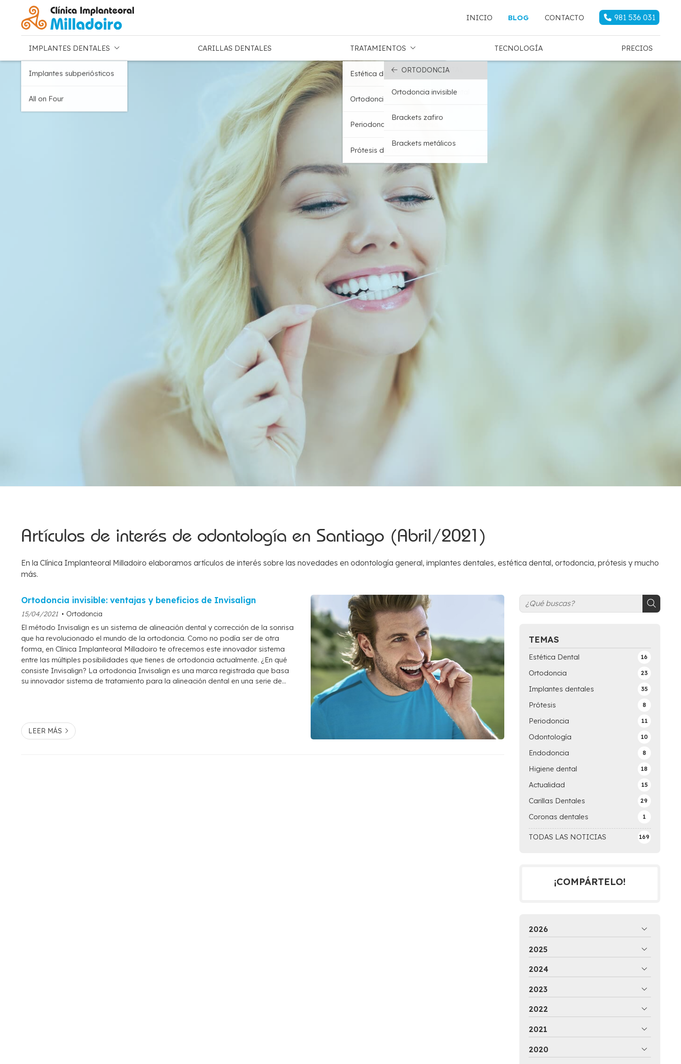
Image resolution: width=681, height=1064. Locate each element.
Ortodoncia (84, 611)
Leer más (45, 728)
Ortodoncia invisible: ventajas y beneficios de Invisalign (138, 597)
